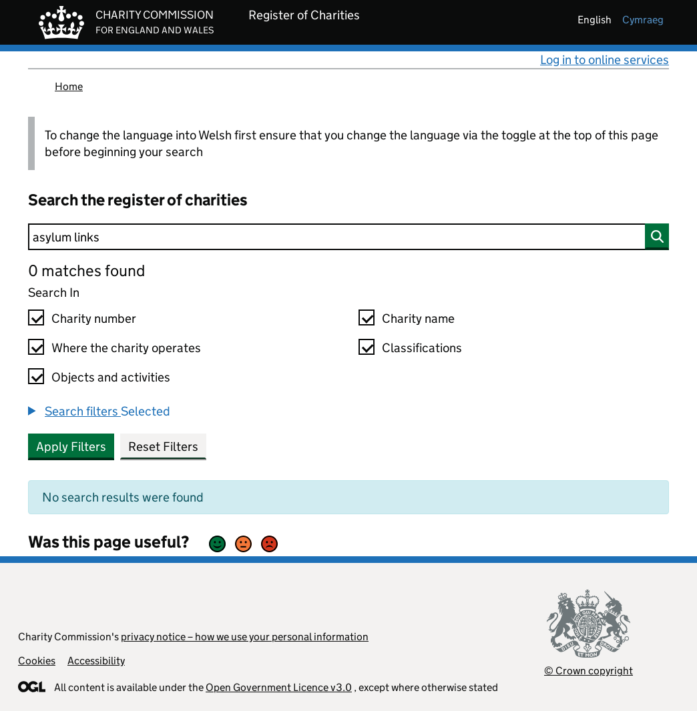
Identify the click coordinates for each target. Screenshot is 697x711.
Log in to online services (604, 59)
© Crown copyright (588, 670)
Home (69, 86)
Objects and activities (110, 377)
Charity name (418, 318)
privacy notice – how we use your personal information (245, 636)
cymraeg (643, 19)
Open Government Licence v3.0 (279, 687)
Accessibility (96, 660)
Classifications (422, 348)
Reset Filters (163, 446)
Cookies (36, 660)
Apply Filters (71, 446)
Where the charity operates (126, 348)
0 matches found (86, 270)
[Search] (348, 236)
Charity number (93, 318)
